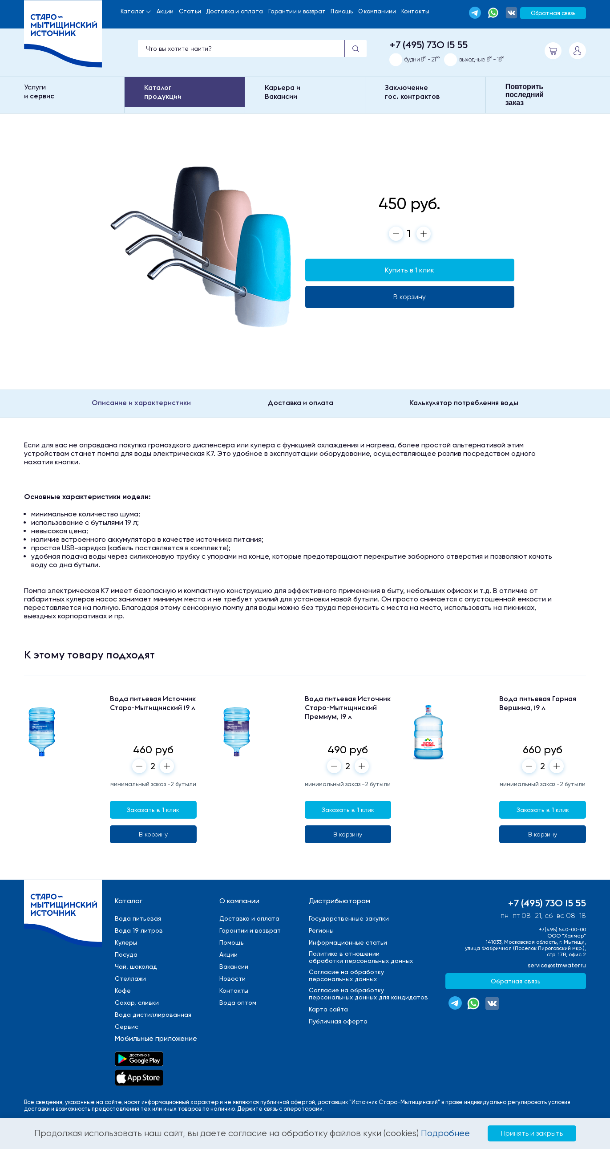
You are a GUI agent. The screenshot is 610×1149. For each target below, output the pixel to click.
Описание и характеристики (141, 402)
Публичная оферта (338, 1021)
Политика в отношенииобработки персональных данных (361, 957)
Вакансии (233, 966)
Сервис (126, 1026)
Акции (165, 11)
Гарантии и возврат (297, 11)
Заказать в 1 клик (153, 809)
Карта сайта (328, 1009)
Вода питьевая (138, 918)
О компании (239, 901)
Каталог (133, 11)
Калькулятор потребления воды (463, 402)
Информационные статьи (348, 942)
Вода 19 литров (139, 930)
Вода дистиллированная (153, 1014)
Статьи (190, 11)
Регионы (321, 930)
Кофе (123, 990)
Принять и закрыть (532, 1133)
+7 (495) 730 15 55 (428, 44)
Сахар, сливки (137, 1002)
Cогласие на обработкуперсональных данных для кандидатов (368, 994)
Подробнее (445, 1133)
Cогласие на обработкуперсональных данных (346, 975)
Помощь (342, 11)
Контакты (415, 11)
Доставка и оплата (234, 11)
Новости (232, 978)
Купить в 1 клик (409, 270)
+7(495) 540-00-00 (562, 929)
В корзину (409, 296)
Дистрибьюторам (339, 901)
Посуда (126, 954)
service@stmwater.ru (557, 965)
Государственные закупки (349, 918)
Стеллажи (130, 978)
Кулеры (126, 942)
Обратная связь (553, 13)
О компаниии (377, 11)
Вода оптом (237, 1002)
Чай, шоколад (136, 966)
